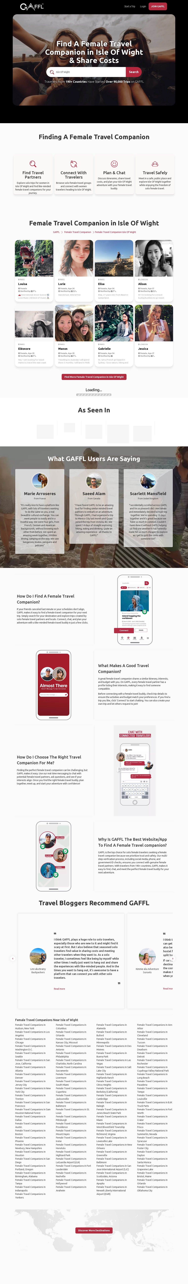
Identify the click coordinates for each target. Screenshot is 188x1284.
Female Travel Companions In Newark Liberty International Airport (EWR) (112, 1190)
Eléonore (24, 348)
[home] (32, 7)
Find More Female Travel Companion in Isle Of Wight (94, 377)
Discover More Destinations (94, 1230)
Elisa (101, 283)
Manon (63, 348)
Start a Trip (129, 6)
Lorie (61, 283)
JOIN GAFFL (158, 6)
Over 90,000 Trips (118, 81)
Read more (59, 988)
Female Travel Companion (77, 232)
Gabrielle (104, 348)
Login (143, 6)
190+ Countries (76, 81)
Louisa (22, 283)
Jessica (143, 348)
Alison (142, 283)
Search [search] (134, 72)
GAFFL (56, 232)
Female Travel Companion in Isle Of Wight (94, 223)
